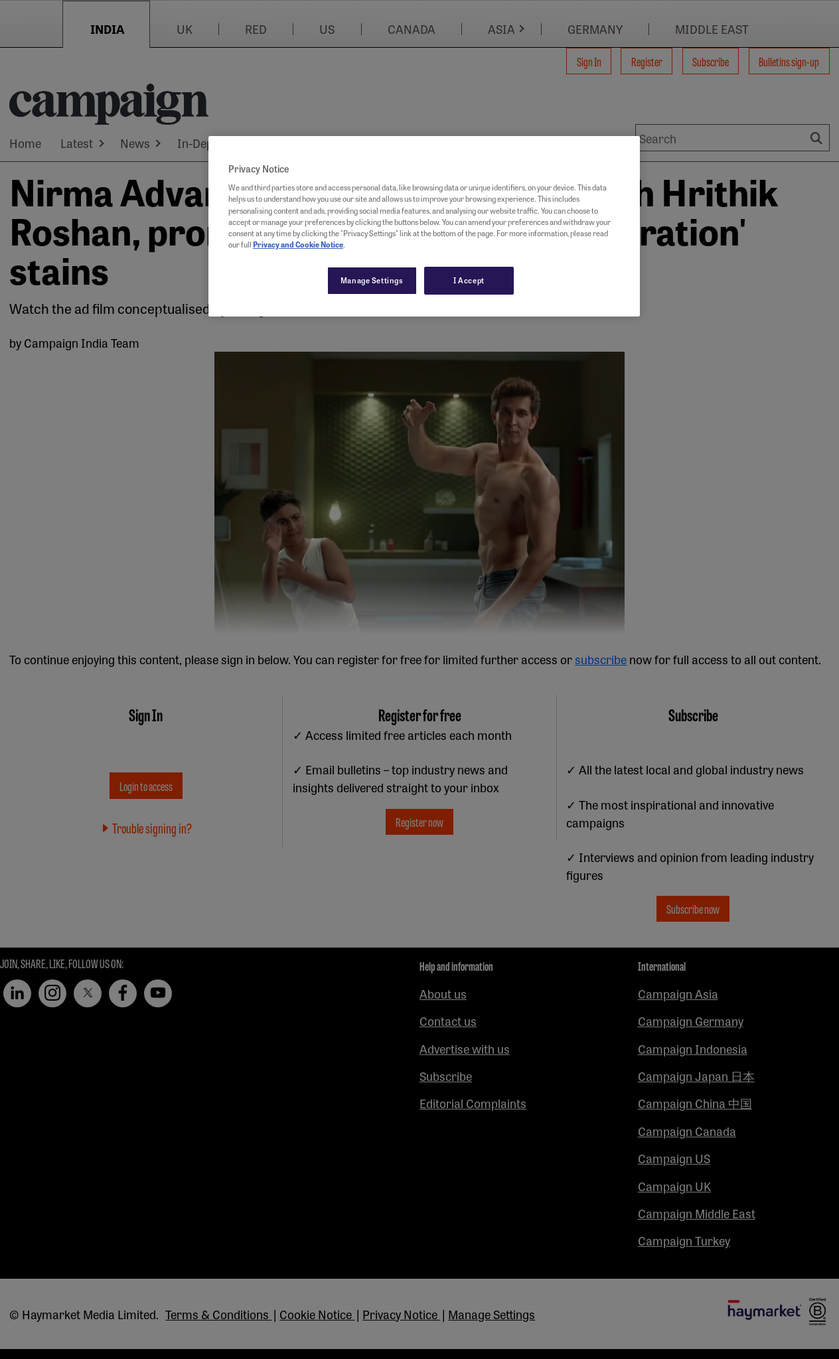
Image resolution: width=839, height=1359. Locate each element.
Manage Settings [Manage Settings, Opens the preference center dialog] (372, 280)
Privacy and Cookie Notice (298, 244)
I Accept (469, 280)
